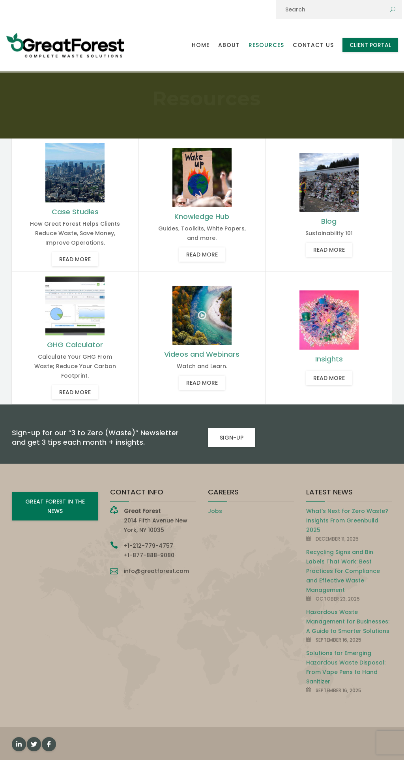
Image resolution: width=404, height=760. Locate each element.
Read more (75, 259)
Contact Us (313, 45)
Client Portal (370, 45)
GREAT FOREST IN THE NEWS (55, 506)
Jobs (215, 511)
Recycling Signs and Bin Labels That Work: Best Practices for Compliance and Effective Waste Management (343, 571)
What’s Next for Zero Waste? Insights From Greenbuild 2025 (347, 520)
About (229, 45)
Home (200, 45)
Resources (266, 45)
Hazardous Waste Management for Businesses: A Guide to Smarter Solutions (347, 621)
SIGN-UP (231, 438)
